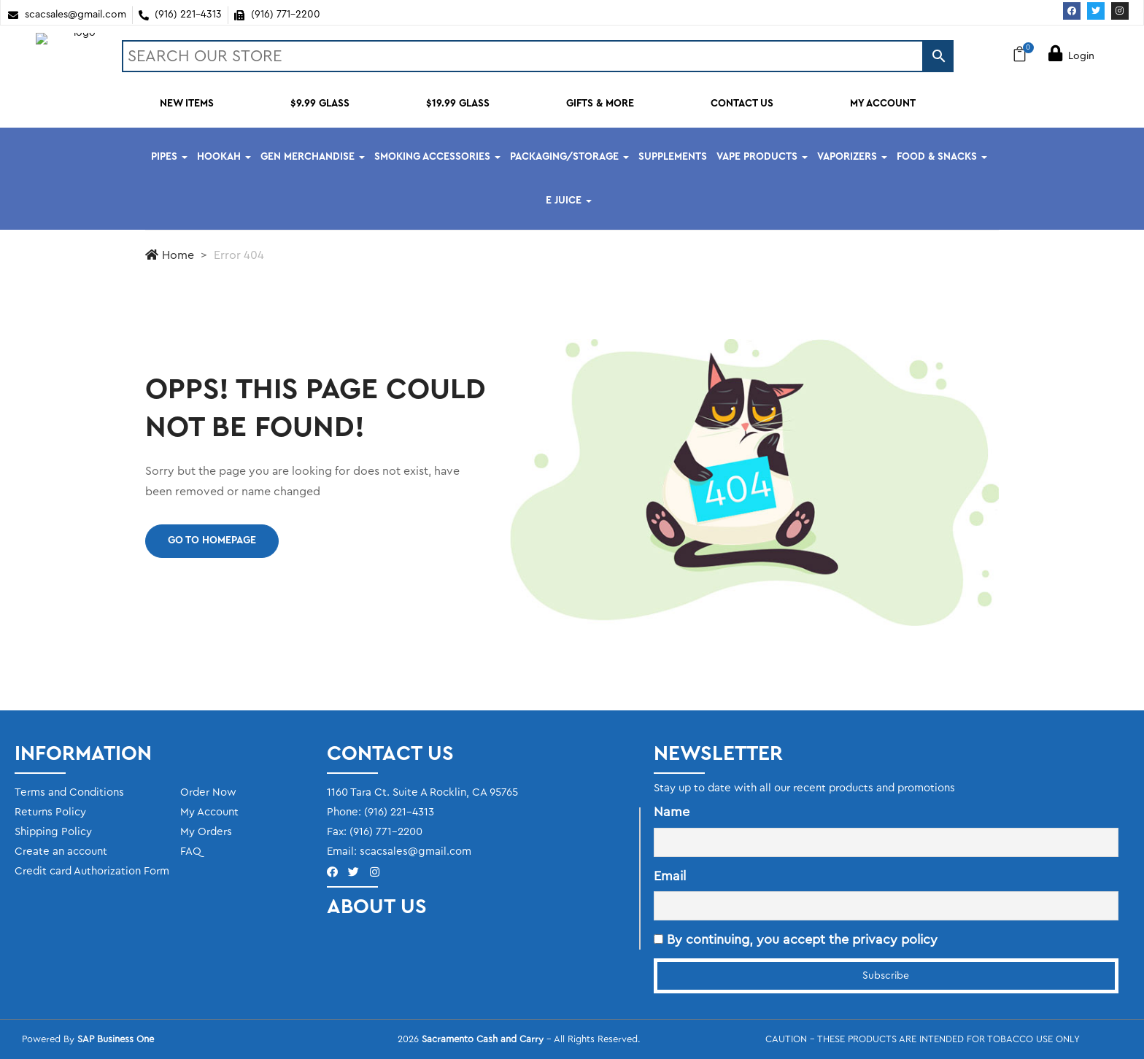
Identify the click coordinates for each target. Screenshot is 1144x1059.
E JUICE (569, 200)
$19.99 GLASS (458, 103)
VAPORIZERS (852, 157)
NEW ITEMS (187, 103)
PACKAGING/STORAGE (569, 157)
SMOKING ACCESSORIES (437, 157)
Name (671, 811)
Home (169, 255)
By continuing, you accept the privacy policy (796, 939)
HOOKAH (224, 157)
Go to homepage (212, 540)
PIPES (169, 157)
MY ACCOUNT (883, 103)
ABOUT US (377, 906)
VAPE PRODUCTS (762, 157)
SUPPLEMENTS (672, 157)
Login (1071, 56)
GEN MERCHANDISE (312, 157)
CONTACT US (742, 103)
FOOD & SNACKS (942, 157)
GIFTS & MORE (600, 103)
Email (670, 875)
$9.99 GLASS (319, 103)
